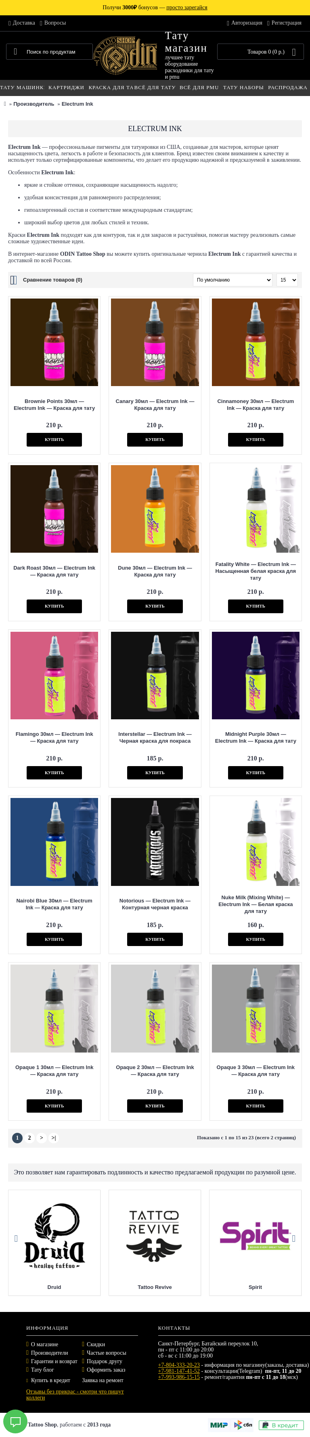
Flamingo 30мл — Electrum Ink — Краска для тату (54, 737)
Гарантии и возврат (54, 1361)
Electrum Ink (77, 104)
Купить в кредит (48, 1380)
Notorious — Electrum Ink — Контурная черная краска (155, 904)
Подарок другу (104, 1361)
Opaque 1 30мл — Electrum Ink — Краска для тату (54, 1070)
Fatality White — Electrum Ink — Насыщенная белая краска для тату (256, 571)
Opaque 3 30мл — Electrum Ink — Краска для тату (256, 1070)
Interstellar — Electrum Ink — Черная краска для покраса (154, 737)
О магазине (44, 1344)
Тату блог (42, 1370)
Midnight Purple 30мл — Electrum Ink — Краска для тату (255, 737)
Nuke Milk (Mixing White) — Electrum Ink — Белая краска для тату (255, 904)
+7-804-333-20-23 (179, 1365)
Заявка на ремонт (102, 1380)
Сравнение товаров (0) (52, 280)
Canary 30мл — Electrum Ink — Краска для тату (155, 404)
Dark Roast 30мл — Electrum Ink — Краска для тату (54, 571)
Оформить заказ (106, 1370)
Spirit (255, 1287)
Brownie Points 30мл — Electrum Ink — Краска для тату (54, 404)
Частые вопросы (106, 1353)
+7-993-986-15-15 (179, 1377)
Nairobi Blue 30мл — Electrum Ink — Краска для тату (54, 904)
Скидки (96, 1344)
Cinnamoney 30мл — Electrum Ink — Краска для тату (255, 404)
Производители (49, 1353)
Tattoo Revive (155, 1287)
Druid (54, 1287)
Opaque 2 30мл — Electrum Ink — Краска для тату (155, 1070)
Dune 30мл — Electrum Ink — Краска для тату (155, 571)
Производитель (33, 104)
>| (53, 1138)
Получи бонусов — (155, 7)
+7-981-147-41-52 (179, 1371)
